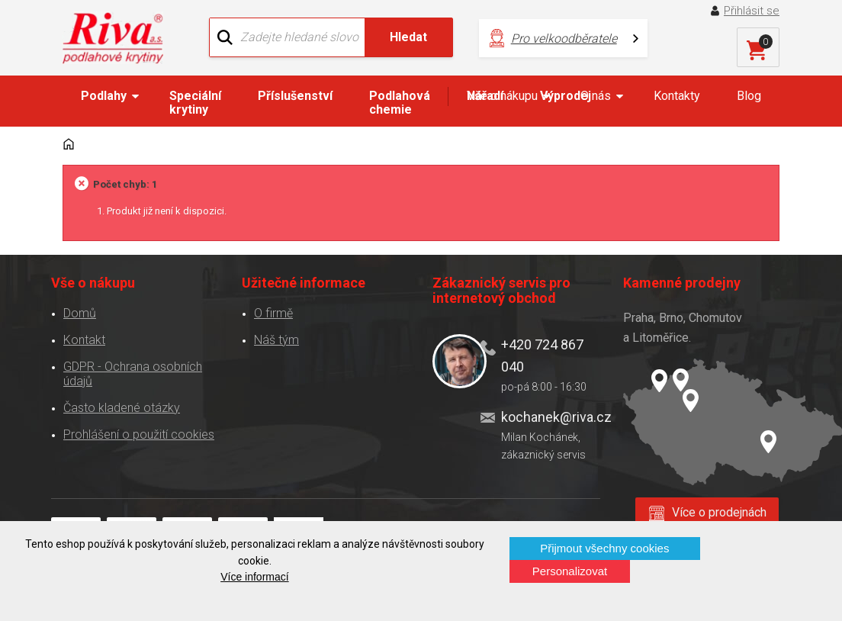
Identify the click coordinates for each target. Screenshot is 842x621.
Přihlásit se (751, 11)
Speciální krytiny (195, 102)
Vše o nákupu (502, 95)
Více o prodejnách (719, 512)
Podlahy (104, 95)
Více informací (254, 577)
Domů (79, 313)
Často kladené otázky (121, 408)
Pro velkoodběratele (564, 38)
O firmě (273, 313)
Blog (749, 95)
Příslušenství (295, 95)
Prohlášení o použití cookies (138, 434)
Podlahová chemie (399, 102)
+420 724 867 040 (542, 355)
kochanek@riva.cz (551, 417)
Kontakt (84, 340)
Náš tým (276, 340)
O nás (595, 95)
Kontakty (677, 95)
